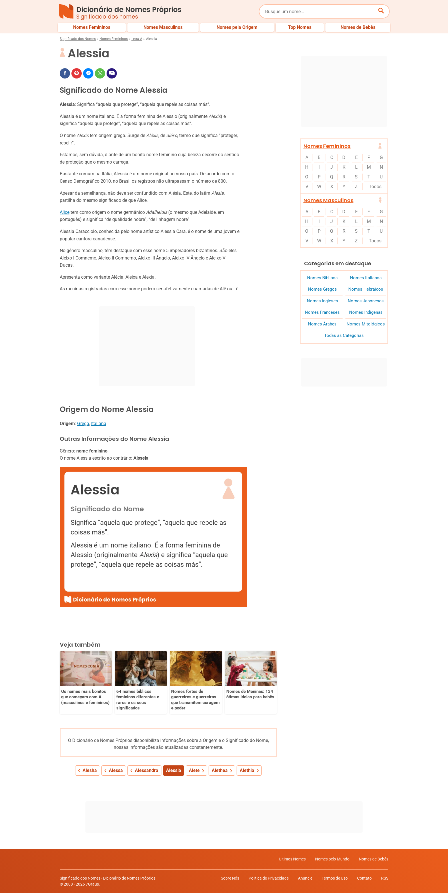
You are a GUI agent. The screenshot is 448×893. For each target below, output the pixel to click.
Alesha (90, 770)
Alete (194, 770)
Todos (375, 186)
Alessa (116, 770)
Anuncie (305, 878)
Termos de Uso (335, 878)
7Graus (92, 884)
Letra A (136, 39)
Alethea (220, 770)
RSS (384, 878)
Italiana (98, 423)
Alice (64, 212)
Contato (364, 878)
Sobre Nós (230, 878)
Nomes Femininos (113, 39)
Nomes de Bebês (373, 859)
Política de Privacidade (269, 878)
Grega (83, 423)
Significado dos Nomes (78, 39)
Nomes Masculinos (328, 200)
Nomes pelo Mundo (332, 859)
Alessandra (146, 770)
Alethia (247, 770)
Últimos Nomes (292, 859)
